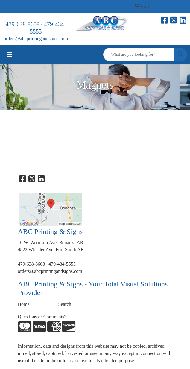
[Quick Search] (138, 54)
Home (24, 304)
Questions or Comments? (42, 316)
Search (65, 304)
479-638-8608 (22, 24)
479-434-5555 (62, 264)
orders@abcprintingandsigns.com (36, 38)
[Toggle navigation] (9, 54)
